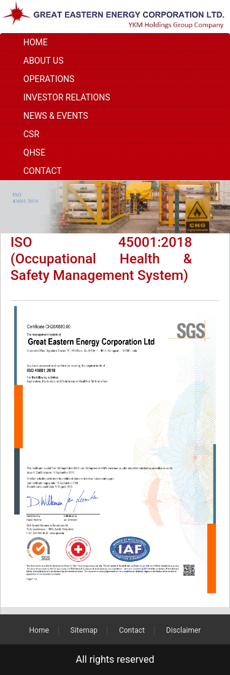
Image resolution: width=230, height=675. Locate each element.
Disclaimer (183, 630)
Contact (42, 171)
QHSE (34, 152)
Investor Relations (66, 97)
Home (35, 42)
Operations (48, 79)
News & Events (55, 116)
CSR (31, 134)
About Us (43, 61)
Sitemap (84, 630)
